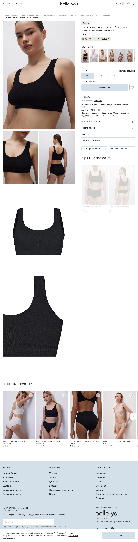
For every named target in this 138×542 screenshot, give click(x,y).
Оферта (100, 490)
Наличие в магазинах (91, 140)
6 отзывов (98, 101)
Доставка (53, 481)
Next (133, 416)
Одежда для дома (12, 490)
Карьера (100, 498)
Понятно (118, 536)
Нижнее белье (10, 473)
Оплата (52, 477)
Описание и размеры (91, 122)
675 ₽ (104, 39)
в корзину (104, 87)
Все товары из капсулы (91, 149)
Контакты (100, 477)
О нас (98, 481)
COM (21, 4)
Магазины (54, 473)
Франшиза (101, 473)
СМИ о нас (101, 486)
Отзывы (53, 494)
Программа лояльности (61, 490)
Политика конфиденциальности (111, 494)
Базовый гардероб (12, 481)
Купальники (8, 477)
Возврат (85, 134)
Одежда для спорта (12, 494)
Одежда (7, 486)
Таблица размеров (127, 71)
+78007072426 (102, 519)
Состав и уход (88, 128)
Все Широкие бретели (118, 149)
